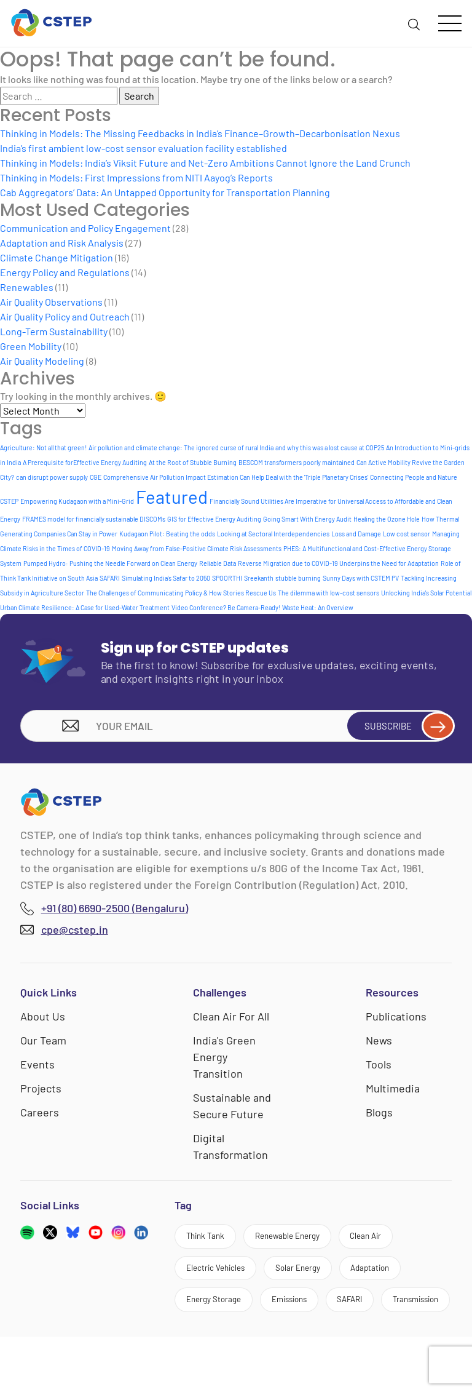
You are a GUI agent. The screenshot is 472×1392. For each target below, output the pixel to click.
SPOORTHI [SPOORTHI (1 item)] (227, 578)
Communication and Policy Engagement (85, 228)
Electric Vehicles (225, 1279)
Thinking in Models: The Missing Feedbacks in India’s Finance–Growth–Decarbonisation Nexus (200, 133)
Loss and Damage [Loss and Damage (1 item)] (356, 534)
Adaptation (410, 1279)
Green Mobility (30, 346)
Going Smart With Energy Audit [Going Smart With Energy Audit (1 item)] (307, 519)
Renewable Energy (311, 1242)
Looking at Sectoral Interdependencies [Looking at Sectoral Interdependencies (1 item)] (273, 534)
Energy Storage (222, 1316)
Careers (39, 1116)
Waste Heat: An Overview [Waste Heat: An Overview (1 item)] (317, 607)
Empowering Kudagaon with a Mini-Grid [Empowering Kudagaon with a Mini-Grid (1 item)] (77, 501)
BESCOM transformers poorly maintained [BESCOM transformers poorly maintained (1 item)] (296, 462)
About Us (42, 1020)
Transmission (217, 1352)
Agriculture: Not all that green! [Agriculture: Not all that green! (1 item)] (43, 447)
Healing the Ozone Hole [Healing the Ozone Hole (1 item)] (386, 519)
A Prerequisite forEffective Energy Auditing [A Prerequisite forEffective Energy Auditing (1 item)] (85, 462)
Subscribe (399, 727)
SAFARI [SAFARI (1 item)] (110, 578)
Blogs (379, 1116)
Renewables (26, 287)
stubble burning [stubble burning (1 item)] (298, 578)
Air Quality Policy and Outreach (65, 316)
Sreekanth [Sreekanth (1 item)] (258, 578)
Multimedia (393, 1092)
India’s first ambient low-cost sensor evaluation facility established (143, 148)
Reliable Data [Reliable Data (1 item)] (217, 563)
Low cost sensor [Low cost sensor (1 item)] (406, 534)
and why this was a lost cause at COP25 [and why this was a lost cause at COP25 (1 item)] (329, 447)
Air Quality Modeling (42, 361)
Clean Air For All (231, 1020)
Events (37, 1068)
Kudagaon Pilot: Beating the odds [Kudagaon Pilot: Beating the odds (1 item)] (167, 534)
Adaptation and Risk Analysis (62, 243)
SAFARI (387, 1316)
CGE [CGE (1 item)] (95, 477)
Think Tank (212, 1242)
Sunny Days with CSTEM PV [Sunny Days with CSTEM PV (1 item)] (361, 578)
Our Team (43, 1044)
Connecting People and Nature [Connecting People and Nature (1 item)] (413, 477)
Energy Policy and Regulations (65, 272)
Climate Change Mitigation (56, 257)
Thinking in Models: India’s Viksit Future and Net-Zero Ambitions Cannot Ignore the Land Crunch (205, 163)
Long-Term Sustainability (54, 331)
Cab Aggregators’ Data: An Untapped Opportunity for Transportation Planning (165, 192)
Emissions (313, 1316)
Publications (396, 1020)
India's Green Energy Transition (224, 1060)
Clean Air (406, 1242)
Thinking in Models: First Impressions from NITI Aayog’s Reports (136, 177)
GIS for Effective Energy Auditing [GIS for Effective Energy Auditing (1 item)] (214, 519)
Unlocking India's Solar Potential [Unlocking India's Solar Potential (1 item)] (426, 593)
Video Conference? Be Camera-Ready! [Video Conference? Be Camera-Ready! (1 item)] (225, 607)
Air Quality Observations (51, 302)
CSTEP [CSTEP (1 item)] (9, 501)
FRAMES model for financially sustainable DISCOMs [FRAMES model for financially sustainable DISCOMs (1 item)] (93, 519)
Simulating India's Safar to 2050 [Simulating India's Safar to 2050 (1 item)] (166, 578)
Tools (378, 1068)
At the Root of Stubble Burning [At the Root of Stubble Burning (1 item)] (193, 462)
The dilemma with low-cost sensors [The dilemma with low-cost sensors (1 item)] (328, 593)
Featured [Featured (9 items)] (172, 496)
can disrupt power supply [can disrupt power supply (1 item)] (52, 477)
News (379, 1044)
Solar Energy (323, 1279)
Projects (40, 1092)
